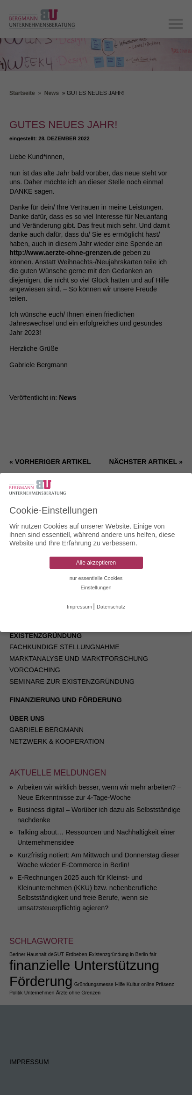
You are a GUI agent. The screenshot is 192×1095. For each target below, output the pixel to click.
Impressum (79, 606)
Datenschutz (111, 606)
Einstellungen (95, 587)
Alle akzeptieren (96, 562)
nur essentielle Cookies (96, 578)
